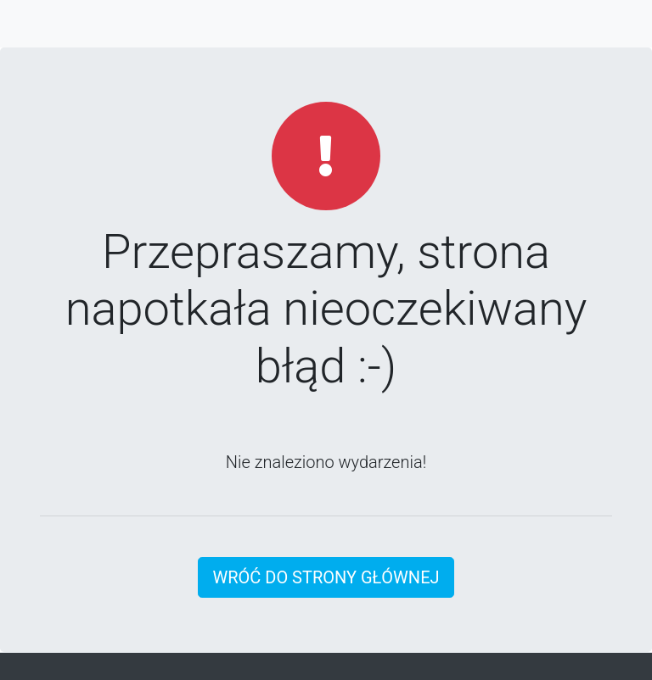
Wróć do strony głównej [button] (325, 577)
